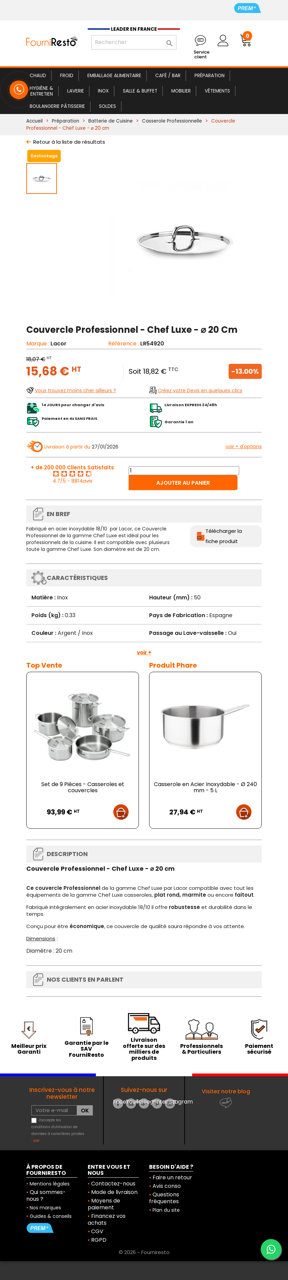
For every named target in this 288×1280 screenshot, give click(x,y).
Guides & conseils (51, 1216)
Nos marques (45, 1207)
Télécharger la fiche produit (223, 536)
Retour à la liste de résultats (69, 141)
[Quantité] (184, 470)
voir (36, 1140)
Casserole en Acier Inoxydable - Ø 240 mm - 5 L (205, 787)
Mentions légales (50, 1183)
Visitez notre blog (226, 1091)
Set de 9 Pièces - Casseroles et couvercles (82, 787)
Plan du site (166, 1210)
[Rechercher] (133, 42)
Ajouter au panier (183, 483)
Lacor (59, 343)
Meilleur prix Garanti (28, 1049)
